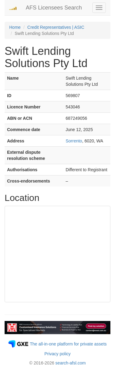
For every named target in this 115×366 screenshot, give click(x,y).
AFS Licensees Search (54, 8)
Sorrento (74, 140)
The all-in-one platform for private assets (68, 343)
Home (15, 27)
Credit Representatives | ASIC (55, 27)
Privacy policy (57, 353)
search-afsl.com (71, 362)
